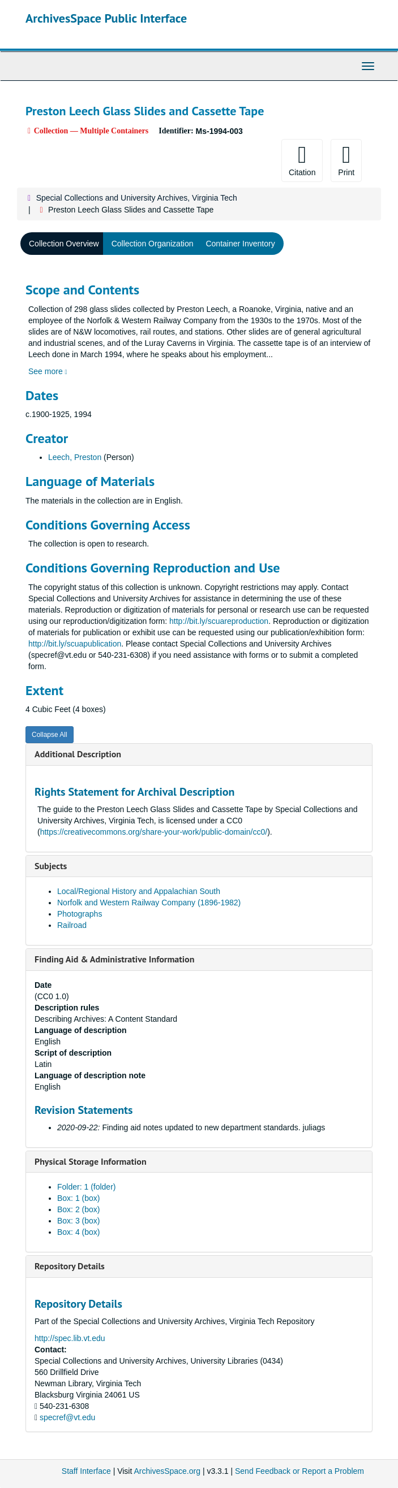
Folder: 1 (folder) (86, 1186)
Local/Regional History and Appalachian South (138, 891)
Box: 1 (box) (78, 1198)
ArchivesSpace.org (167, 1471)
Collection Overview (64, 243)
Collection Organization (153, 243)
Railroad (72, 925)
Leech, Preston (74, 457)
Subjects (51, 865)
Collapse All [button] (49, 735)
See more (47, 371)
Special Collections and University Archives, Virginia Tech (136, 197)
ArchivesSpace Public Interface (106, 18)
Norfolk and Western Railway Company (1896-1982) (149, 902)
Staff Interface (86, 1471)
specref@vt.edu (67, 1417)
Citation (302, 160)
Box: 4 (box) (78, 1232)
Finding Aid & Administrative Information (114, 959)
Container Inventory (240, 243)
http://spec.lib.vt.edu (70, 1338)
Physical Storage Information (91, 1161)
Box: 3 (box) (78, 1220)
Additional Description (78, 754)
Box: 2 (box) (78, 1209)
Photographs (79, 913)
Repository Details (70, 1266)
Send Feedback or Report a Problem (299, 1471)
